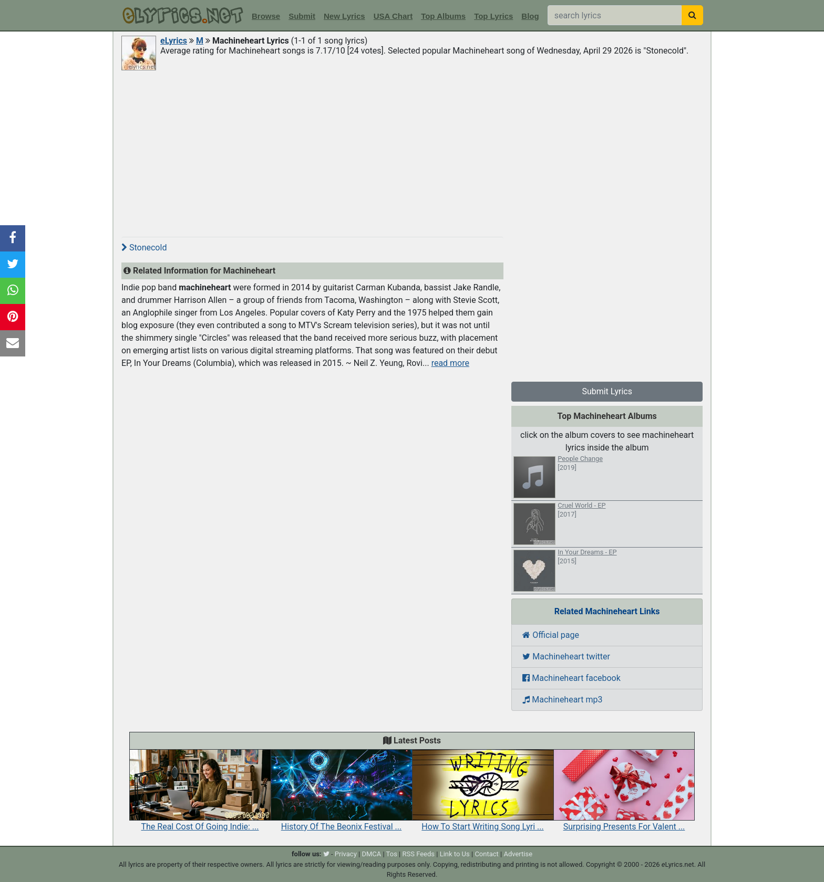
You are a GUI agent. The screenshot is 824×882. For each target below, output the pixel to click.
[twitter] (326, 854)
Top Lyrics (493, 16)
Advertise (517, 854)
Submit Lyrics (607, 391)
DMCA (371, 854)
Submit (302, 16)
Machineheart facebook (571, 678)
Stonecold (144, 248)
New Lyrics (344, 16)
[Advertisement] (412, 150)
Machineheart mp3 (562, 700)
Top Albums (443, 16)
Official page (550, 635)
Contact (486, 854)
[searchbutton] (692, 15)
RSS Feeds (419, 854)
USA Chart (393, 16)
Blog (530, 16)
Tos (391, 854)
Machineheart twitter (566, 657)
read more (450, 363)
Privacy (346, 854)
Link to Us (455, 854)
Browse (266, 16)
